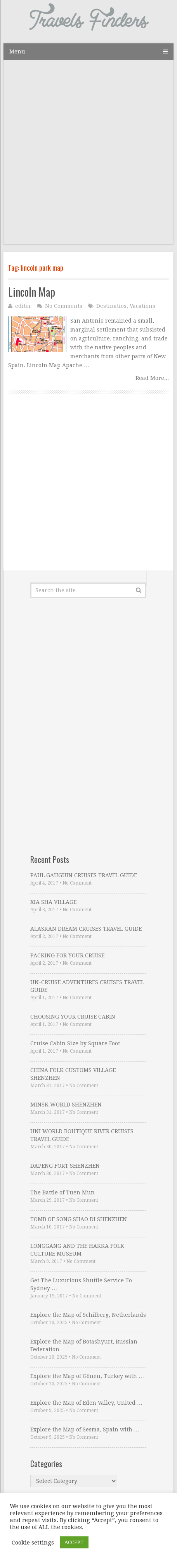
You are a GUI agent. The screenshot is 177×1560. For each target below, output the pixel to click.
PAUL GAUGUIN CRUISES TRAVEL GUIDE (83, 875)
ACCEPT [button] (74, 1542)
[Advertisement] (88, 156)
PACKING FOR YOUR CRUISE (67, 955)
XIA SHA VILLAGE (53, 902)
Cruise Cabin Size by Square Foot (75, 1043)
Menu (17, 51)
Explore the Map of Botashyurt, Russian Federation (83, 1345)
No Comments (63, 306)
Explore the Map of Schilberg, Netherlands (88, 1315)
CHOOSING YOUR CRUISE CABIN (72, 1017)
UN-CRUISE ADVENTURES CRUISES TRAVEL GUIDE (87, 986)
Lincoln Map (31, 292)
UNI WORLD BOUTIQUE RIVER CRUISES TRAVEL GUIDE (82, 1135)
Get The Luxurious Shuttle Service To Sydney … (81, 1284)
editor (23, 306)
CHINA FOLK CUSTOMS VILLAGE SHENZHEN (73, 1074)
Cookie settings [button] (33, 1542)
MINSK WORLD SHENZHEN (66, 1104)
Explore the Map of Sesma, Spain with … (84, 1429)
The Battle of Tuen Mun (62, 1192)
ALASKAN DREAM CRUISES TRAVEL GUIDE (86, 929)
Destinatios (111, 306)
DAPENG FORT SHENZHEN (65, 1166)
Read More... (152, 378)
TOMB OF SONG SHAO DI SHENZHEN (78, 1219)
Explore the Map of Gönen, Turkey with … (87, 1376)
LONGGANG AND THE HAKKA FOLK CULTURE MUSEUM (77, 1250)
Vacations (142, 306)
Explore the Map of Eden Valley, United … (86, 1403)
